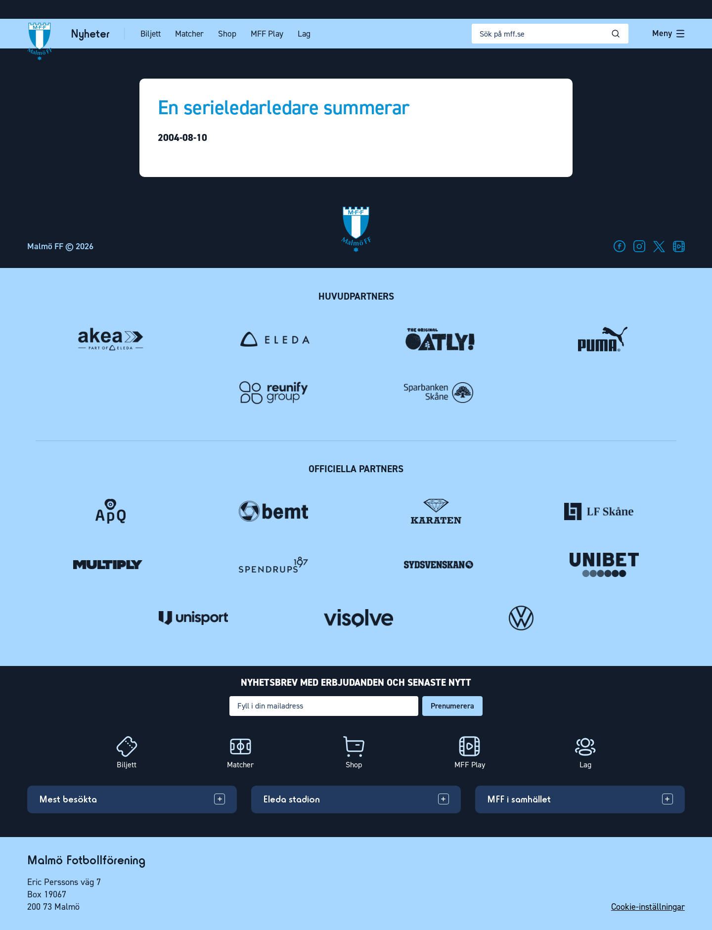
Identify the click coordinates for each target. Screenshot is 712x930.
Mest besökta (68, 799)
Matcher (192, 34)
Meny (668, 33)
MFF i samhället (519, 799)
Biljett (154, 34)
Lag (307, 34)
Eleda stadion (291, 799)
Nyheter (93, 34)
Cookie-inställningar (648, 907)
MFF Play (270, 34)
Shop (231, 34)
